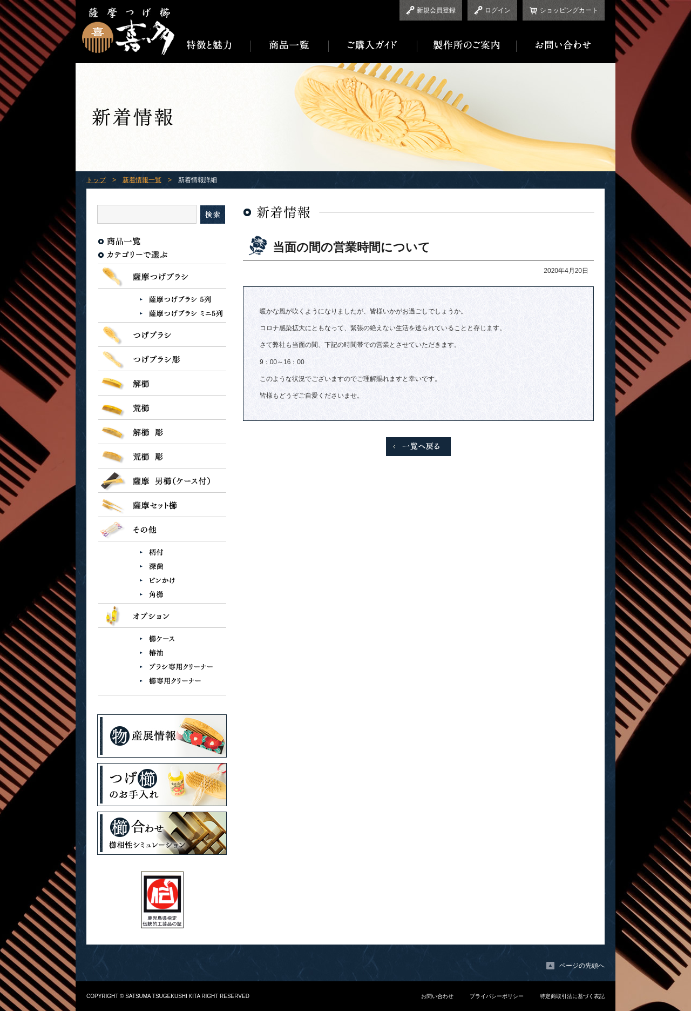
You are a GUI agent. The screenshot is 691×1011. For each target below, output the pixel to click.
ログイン (498, 10)
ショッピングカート (569, 10)
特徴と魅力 (212, 45)
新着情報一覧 (142, 180)
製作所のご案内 (467, 45)
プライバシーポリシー (497, 996)
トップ (96, 180)
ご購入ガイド (373, 45)
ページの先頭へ (582, 965)
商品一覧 (290, 45)
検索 (212, 214)
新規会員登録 (436, 10)
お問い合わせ (561, 45)
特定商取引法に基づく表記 (572, 996)
